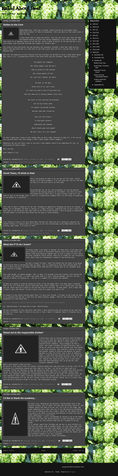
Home (43, 451)
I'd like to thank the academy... (19, 398)
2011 (94, 47)
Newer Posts (8, 451)
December (97, 55)
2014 (94, 38)
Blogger (73, 472)
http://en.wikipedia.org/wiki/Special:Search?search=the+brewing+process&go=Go (34, 302)
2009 (94, 52)
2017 (94, 30)
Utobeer (35, 443)
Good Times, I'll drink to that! (19, 173)
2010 (94, 49)
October (97, 60)
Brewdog (12, 233)
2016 (94, 32)
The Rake (46, 233)
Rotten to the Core (13, 24)
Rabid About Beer (21, 8)
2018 (94, 27)
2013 (94, 41)
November (97, 57)
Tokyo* (20, 387)
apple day (13, 162)
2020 (94, 24)
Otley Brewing (36, 233)
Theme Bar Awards (24, 443)
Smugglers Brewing (39, 162)
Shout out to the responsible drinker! (23, 332)
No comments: (50, 159)
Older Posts (78, 451)
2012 (94, 44)
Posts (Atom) (49, 457)
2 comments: (51, 441)
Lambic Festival (25, 162)
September (98, 85)
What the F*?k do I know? (17, 244)
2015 (94, 35)
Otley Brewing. (15, 321)
